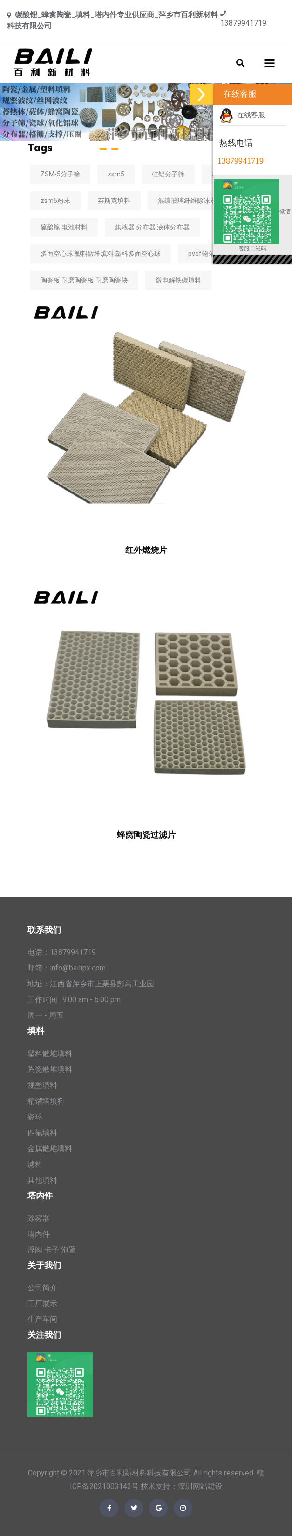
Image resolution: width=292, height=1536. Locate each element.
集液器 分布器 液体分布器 (152, 227)
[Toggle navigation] (269, 62)
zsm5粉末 (55, 200)
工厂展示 (42, 1303)
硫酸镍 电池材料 (64, 227)
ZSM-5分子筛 (60, 174)
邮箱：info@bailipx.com (66, 967)
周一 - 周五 (45, 1015)
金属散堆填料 (49, 1148)
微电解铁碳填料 (178, 280)
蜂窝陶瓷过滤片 (146, 834)
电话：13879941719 (61, 952)
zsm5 (116, 174)
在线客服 (242, 115)
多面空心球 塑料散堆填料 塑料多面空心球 (101, 253)
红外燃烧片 (146, 550)
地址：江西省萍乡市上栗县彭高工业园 (90, 983)
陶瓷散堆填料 (49, 1069)
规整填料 (42, 1085)
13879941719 (243, 23)
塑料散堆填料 (49, 1053)
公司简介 (42, 1287)
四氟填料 (42, 1132)
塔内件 (38, 1234)
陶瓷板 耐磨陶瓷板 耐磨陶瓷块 (84, 280)
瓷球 (34, 1116)
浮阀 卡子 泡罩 (51, 1250)
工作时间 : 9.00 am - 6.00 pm (74, 999)
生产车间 (42, 1319)
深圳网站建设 (200, 1486)
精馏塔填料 (46, 1101)
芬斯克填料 (114, 200)
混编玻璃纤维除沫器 (187, 200)
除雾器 (38, 1218)
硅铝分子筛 (168, 174)
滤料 (34, 1164)
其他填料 (42, 1180)
